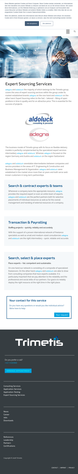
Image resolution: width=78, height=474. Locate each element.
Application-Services (12, 389)
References (8, 437)
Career (6, 414)
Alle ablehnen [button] (46, 23)
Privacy (71, 468)
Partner (7, 443)
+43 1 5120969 (11, 363)
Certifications (9, 446)
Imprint (63, 468)
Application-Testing (12, 392)
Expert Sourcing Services (14, 395)
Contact (54, 468)
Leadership (8, 440)
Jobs (5, 417)
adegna (8, 89)
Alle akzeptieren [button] (32, 23)
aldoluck (19, 89)
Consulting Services (12, 386)
